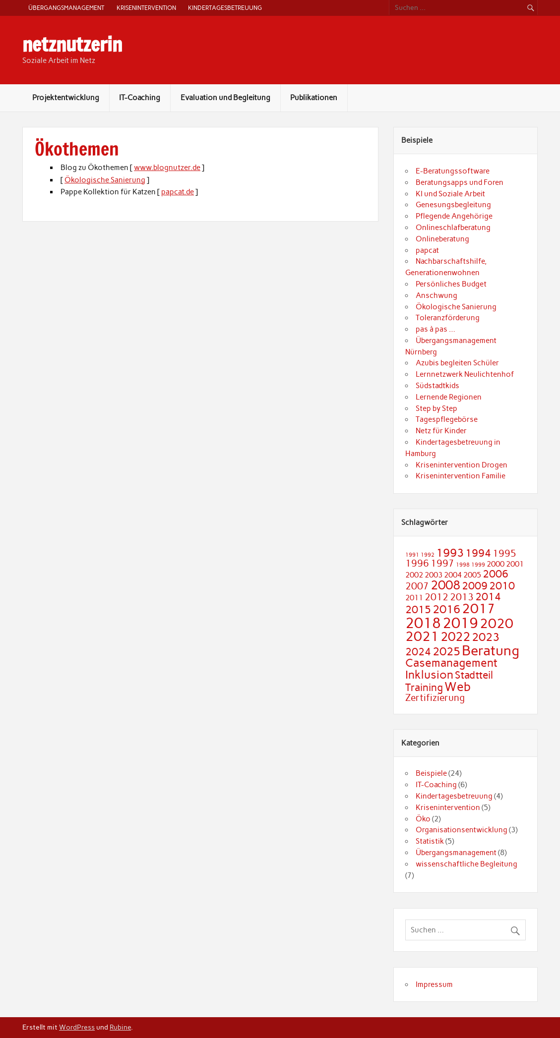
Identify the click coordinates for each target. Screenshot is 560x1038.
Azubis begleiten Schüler (457, 362)
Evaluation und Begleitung (225, 97)
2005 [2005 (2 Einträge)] (472, 574)
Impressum (434, 984)
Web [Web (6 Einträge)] (457, 686)
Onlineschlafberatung (453, 227)
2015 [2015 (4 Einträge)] (418, 609)
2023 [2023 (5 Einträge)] (485, 637)
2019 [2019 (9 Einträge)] (460, 623)
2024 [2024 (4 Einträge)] (418, 651)
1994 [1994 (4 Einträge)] (478, 553)
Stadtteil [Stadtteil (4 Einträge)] (474, 675)
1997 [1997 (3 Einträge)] (442, 563)
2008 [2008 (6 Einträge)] (445, 584)
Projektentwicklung (65, 97)
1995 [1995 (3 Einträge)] (504, 553)
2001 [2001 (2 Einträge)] (515, 564)
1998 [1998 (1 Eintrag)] (463, 565)
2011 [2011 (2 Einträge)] (414, 597)
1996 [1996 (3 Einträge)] (417, 563)
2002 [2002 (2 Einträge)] (414, 574)
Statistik (430, 841)
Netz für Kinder (441, 430)
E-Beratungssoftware (453, 171)
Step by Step (436, 408)
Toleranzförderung (448, 317)
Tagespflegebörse (447, 419)
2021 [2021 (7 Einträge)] (422, 636)
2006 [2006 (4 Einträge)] (495, 574)
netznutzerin (72, 44)
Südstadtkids (437, 385)
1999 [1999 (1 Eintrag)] (478, 565)
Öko (423, 818)
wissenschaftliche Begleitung (466, 864)
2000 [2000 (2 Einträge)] (495, 564)
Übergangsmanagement (66, 7)
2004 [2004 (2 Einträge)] (453, 574)
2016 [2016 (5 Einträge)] (446, 609)
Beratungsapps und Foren (459, 182)
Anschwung (436, 295)
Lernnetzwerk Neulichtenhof (465, 374)
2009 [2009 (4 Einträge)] (475, 585)
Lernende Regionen (449, 397)
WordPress (77, 1027)
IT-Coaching (139, 97)
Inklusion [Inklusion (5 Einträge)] (429, 675)
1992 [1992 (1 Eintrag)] (428, 555)
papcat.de (177, 191)
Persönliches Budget (451, 284)
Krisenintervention (146, 7)
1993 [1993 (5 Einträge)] (450, 553)
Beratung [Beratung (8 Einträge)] (490, 650)
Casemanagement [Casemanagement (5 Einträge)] (451, 663)
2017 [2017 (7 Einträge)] (479, 609)
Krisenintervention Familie (460, 475)
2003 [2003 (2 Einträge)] (433, 574)
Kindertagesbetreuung (225, 7)
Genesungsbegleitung (453, 204)
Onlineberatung (442, 238)
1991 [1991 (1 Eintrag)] (412, 555)
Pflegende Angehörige (454, 216)
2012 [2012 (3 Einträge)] (436, 597)
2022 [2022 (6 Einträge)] (455, 636)
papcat (427, 250)
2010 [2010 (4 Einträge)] (502, 585)
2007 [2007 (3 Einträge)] (417, 586)
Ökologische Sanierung (104, 179)
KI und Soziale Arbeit (450, 193)
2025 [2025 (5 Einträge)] (446, 651)
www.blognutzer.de (167, 167)
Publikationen (313, 97)
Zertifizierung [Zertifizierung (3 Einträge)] (435, 697)
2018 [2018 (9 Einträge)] (423, 623)
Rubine (120, 1027)
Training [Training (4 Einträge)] (424, 687)
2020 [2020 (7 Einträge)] (496, 624)
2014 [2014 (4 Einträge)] (488, 596)
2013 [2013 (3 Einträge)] (462, 597)
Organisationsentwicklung (461, 829)
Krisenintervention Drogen (461, 465)
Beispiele (431, 773)
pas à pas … (435, 329)
